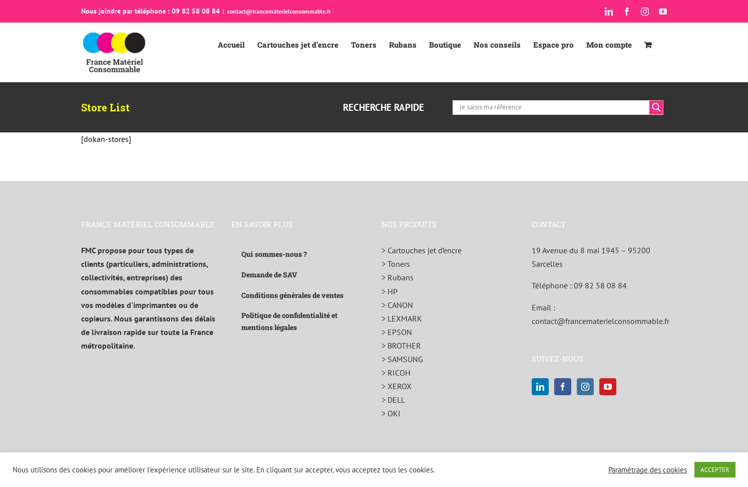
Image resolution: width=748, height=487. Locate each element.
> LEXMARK (402, 318)
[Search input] (553, 107)
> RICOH (396, 373)
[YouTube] (607, 386)
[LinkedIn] (540, 386)
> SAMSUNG (402, 359)
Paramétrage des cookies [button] (647, 469)
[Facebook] (562, 386)
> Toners (396, 264)
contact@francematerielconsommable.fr (279, 11)
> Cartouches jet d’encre (422, 250)
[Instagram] (585, 386)
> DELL (393, 400)
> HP (390, 291)
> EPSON (397, 332)
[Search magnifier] (656, 107)
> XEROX (397, 386)
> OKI (391, 413)
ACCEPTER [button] (714, 469)
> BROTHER (401, 346)
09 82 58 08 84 (600, 285)
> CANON (397, 305)
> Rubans (398, 277)
